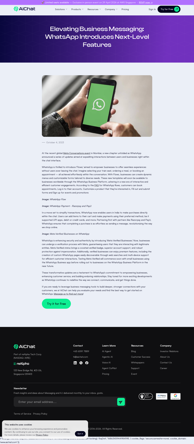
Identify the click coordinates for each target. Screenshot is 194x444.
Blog (133, 351)
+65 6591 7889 (81, 351)
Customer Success (140, 356)
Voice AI (106, 362)
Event (134, 373)
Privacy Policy (40, 413)
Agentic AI (107, 356)
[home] (24, 9)
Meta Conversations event (76, 153)
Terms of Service (22, 413)
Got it (80, 433)
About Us (165, 356)
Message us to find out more (68, 293)
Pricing (125, 9)
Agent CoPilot (109, 368)
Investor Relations (169, 351)
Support (135, 368)
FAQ (96, 185)
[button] (61, 9)
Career (163, 368)
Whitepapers (137, 362)
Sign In (152, 9)
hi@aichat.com (80, 356)
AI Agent (106, 351)
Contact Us (166, 362)
